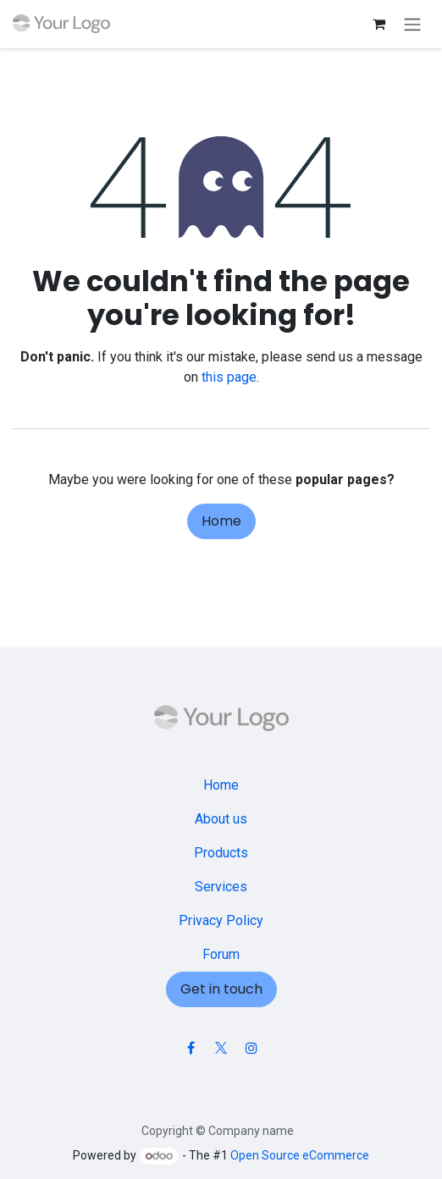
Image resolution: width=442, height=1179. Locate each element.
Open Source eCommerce (299, 1155)
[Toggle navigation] (412, 24)
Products (221, 853)
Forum (221, 954)
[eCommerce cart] (378, 24)
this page (229, 377)
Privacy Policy (221, 920)
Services (221, 887)
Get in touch (221, 989)
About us (221, 819)
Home (221, 521)
